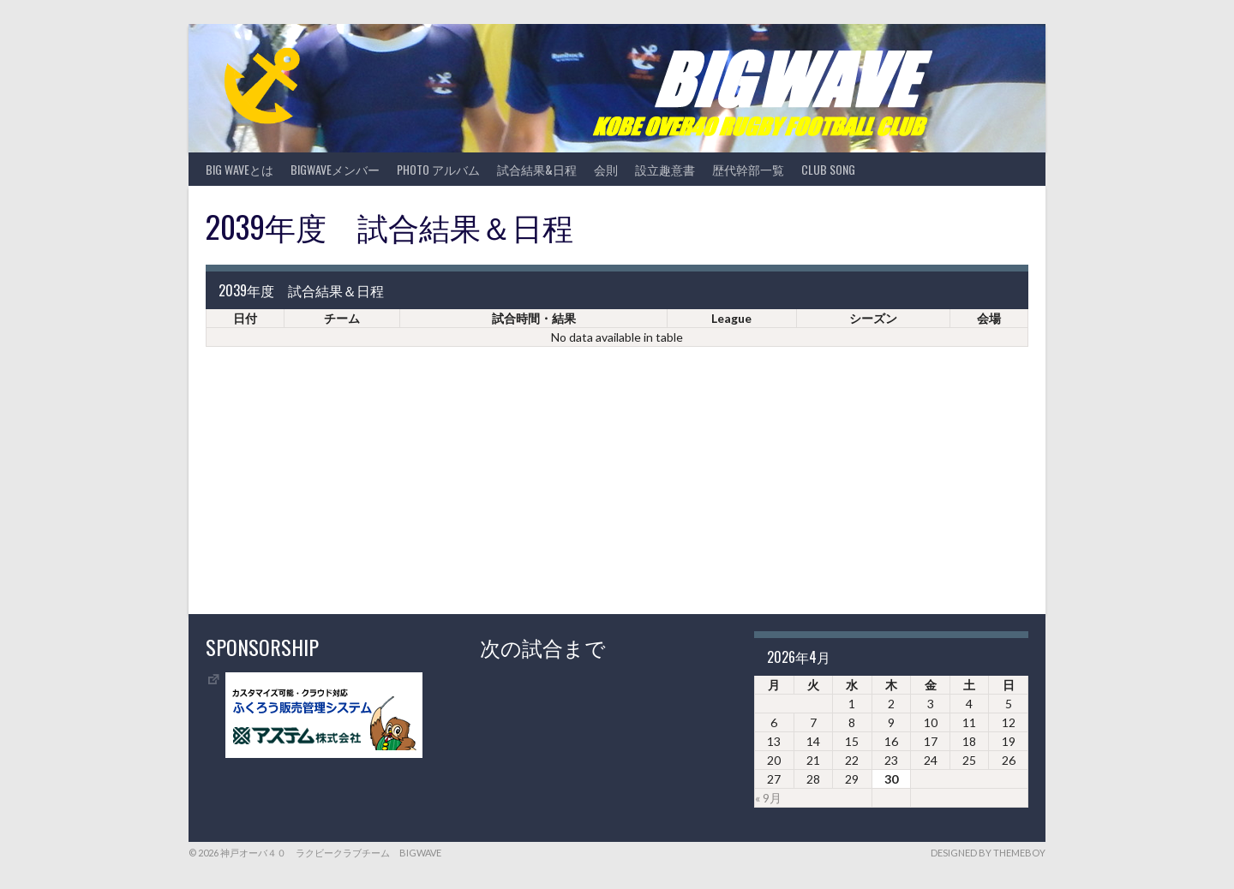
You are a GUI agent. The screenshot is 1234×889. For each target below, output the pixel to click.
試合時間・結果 (534, 318)
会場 (989, 318)
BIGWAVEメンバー (335, 169)
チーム (342, 318)
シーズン (873, 318)
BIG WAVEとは (239, 169)
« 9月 (768, 798)
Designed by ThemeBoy (988, 852)
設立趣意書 (665, 169)
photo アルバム (438, 169)
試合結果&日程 (537, 169)
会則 (606, 169)
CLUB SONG (828, 169)
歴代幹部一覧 (748, 169)
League (731, 318)
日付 (245, 318)
